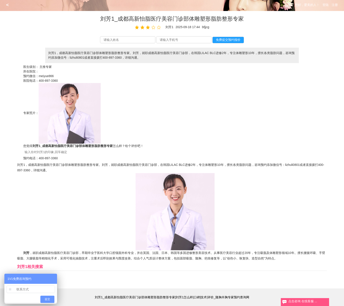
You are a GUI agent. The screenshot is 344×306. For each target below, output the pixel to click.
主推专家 (45, 67)
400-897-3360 (48, 80)
